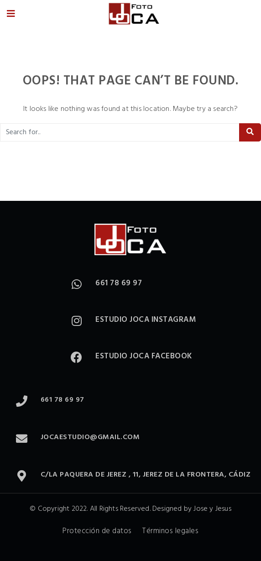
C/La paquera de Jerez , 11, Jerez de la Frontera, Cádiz (146, 475)
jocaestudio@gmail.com (90, 437)
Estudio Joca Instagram (145, 320)
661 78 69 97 (118, 283)
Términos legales (170, 531)
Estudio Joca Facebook (143, 356)
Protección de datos (97, 531)
